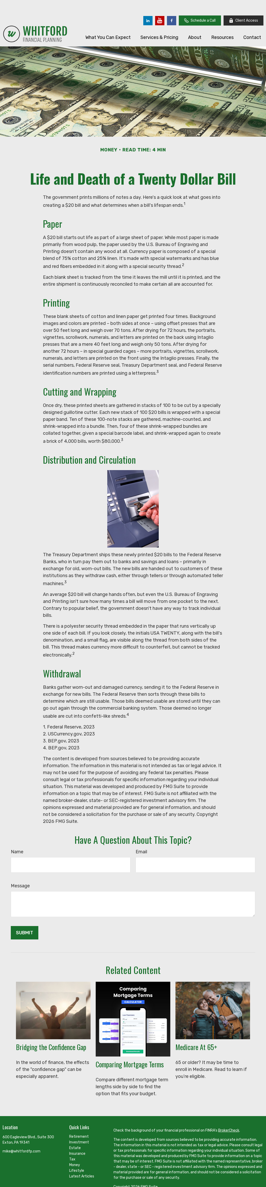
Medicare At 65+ (196, 1031)
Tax (72, 1144)
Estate (75, 1132)
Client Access (243, 5)
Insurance (77, 1138)
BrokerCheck (228, 1115)
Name (17, 836)
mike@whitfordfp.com (21, 1136)
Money (74, 1149)
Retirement (79, 1121)
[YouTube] (159, 5)
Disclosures (122, 1180)
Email (141, 836)
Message (20, 870)
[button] (108, 22)
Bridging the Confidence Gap (51, 1031)
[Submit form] (24, 917)
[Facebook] (171, 5)
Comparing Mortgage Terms (130, 1049)
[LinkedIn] (148, 5)
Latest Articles (81, 1161)
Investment (79, 1127)
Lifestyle (76, 1155)
